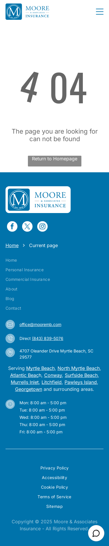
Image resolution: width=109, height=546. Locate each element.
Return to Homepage (54, 159)
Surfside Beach (81, 375)
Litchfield (52, 382)
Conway (53, 375)
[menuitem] (55, 260)
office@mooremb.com (40, 324)
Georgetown (28, 389)
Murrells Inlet (25, 382)
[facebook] (12, 227)
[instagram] (42, 227)
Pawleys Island (81, 382)
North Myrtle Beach (79, 368)
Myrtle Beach (40, 368)
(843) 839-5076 (47, 338)
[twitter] (27, 227)
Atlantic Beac (24, 375)
